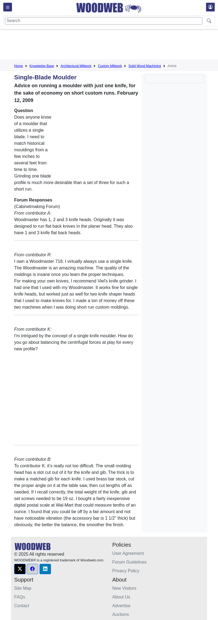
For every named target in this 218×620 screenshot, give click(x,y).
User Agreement (128, 553)
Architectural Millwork (75, 66)
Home (18, 66)
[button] (20, 569)
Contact (21, 605)
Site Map (22, 588)
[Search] (103, 21)
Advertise (121, 605)
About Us (121, 597)
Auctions (120, 614)
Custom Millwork (110, 66)
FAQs (19, 597)
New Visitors (124, 588)
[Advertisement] (113, 45)
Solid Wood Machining (144, 66)
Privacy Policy (126, 570)
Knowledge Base (41, 66)
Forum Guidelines (129, 562)
